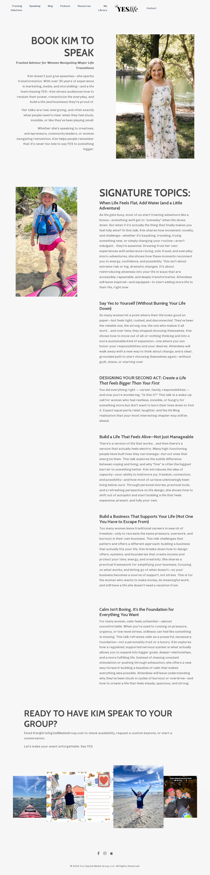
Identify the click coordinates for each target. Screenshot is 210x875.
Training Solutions (16, 8)
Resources (84, 6)
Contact (151, 8)
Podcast (65, 6)
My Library (102, 8)
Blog (50, 6)
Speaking (34, 6)
